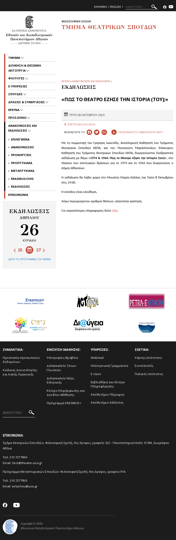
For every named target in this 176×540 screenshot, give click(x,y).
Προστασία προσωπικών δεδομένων (21, 360)
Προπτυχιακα (21, 163)
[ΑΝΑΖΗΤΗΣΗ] (142, 6)
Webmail (97, 358)
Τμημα (14, 58)
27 (40, 250)
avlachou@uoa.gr (25, 486)
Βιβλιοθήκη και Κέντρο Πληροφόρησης (108, 384)
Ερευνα (14, 110)
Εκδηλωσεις (20, 186)
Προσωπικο (17, 118)
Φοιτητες (16, 78)
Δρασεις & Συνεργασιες (27, 102)
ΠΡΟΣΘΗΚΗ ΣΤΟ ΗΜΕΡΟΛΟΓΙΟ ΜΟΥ (137, 132)
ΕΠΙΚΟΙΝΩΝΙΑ (18, 195)
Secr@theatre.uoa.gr (27, 463)
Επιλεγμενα (20, 139)
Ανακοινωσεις (22, 147)
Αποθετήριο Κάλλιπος (107, 402)
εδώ (115, 210)
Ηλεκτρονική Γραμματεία (109, 366)
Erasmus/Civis (22, 179)
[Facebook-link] (164, 7)
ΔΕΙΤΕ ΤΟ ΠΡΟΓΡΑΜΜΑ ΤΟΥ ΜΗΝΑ (29, 259)
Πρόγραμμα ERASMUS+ (64, 403)
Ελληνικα (100, 7)
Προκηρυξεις (21, 155)
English (115, 7)
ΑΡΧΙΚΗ (65, 81)
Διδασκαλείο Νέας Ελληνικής (60, 380)
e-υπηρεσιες (17, 86)
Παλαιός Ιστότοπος (149, 374)
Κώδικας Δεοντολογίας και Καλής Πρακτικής (20, 372)
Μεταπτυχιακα (22, 171)
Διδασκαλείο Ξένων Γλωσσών (61, 368)
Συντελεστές (144, 366)
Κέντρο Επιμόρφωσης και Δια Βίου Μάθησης (66, 393)
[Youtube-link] (171, 7)
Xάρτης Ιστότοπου (148, 358)
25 (18, 250)
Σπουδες (15, 94)
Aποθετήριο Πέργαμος (108, 394)
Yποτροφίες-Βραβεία (62, 358)
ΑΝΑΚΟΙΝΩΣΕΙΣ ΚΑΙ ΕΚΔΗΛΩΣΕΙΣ (91, 81)
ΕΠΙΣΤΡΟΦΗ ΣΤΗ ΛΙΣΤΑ (79, 124)
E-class (96, 374)
